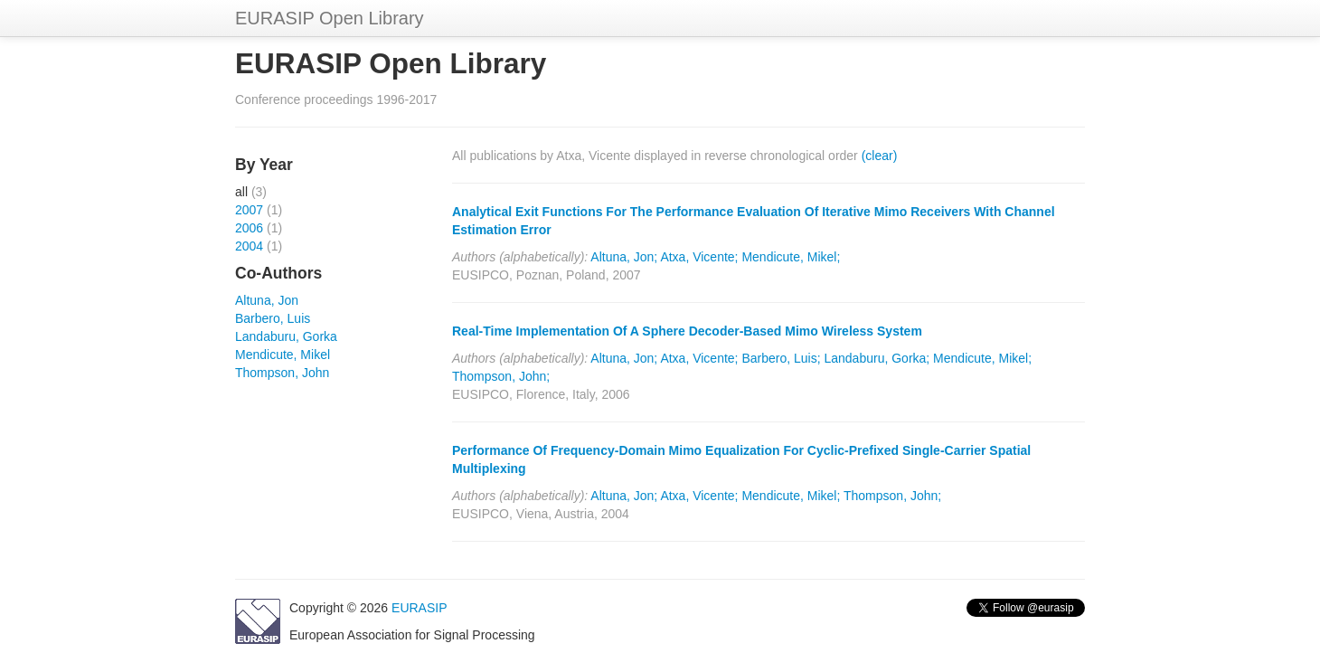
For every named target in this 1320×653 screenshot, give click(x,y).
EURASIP (419, 608)
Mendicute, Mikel (282, 354)
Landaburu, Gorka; (876, 358)
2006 (249, 228)
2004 (249, 246)
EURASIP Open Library (329, 18)
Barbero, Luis (272, 318)
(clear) (880, 155)
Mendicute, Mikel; (790, 257)
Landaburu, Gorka (286, 336)
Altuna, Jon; (623, 257)
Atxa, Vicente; (699, 257)
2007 (249, 210)
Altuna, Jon (266, 300)
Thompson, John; (501, 376)
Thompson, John (282, 372)
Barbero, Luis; (780, 358)
